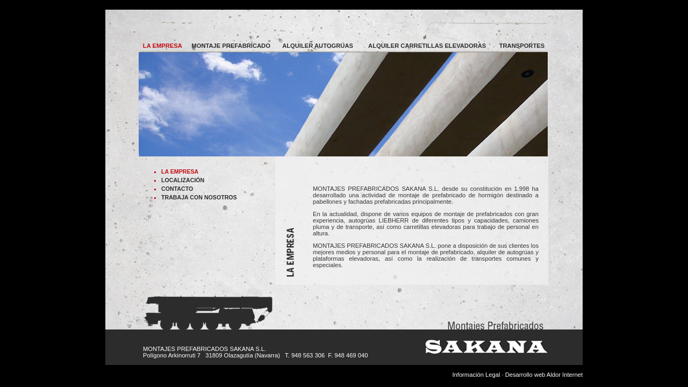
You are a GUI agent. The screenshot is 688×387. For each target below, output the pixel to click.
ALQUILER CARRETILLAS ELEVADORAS (427, 45)
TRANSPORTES (522, 45)
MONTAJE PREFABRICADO (230, 45)
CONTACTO (177, 188)
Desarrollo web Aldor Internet (544, 374)
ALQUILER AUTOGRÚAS (317, 45)
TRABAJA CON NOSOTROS (199, 197)
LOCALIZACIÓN (182, 180)
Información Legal (476, 374)
